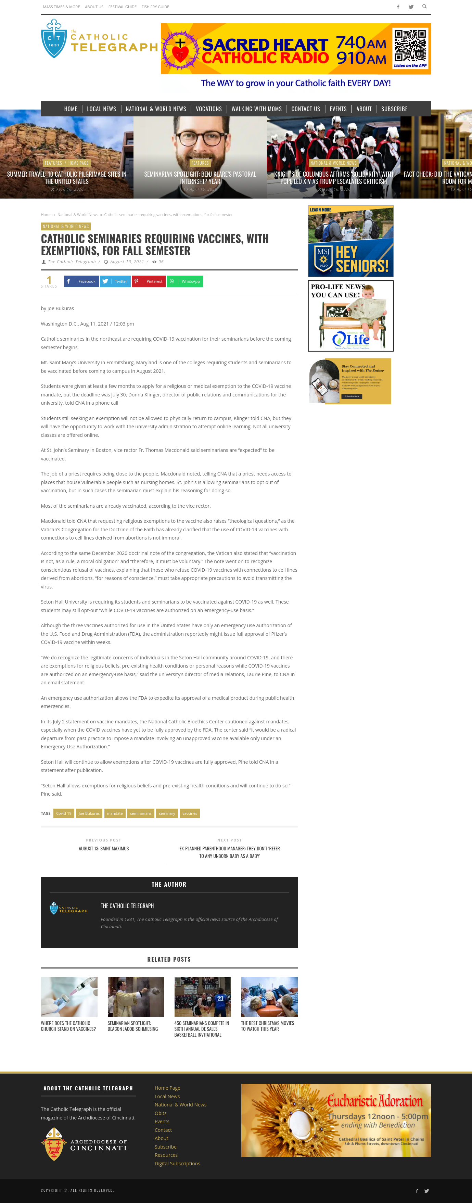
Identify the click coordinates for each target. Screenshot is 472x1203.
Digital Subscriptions (177, 1163)
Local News (167, 1096)
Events (162, 1121)
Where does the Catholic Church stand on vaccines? (68, 1025)
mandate (115, 813)
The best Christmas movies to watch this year (267, 1025)
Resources (166, 1155)
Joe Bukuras (89, 813)
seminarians (141, 813)
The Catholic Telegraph (72, 262)
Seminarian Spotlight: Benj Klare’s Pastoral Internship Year (200, 177)
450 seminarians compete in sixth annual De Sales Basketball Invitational (202, 1028)
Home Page (78, 163)
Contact (163, 1130)
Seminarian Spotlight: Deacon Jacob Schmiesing (133, 1025)
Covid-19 (64, 813)
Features (53, 163)
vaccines (189, 813)
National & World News (334, 163)
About (161, 1138)
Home (46, 214)
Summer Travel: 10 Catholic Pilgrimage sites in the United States (67, 177)
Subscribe (166, 1146)
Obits (161, 1113)
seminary (167, 813)
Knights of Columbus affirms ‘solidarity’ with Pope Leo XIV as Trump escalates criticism (333, 177)
